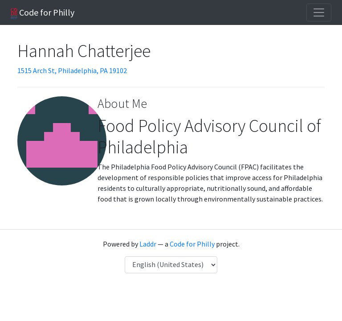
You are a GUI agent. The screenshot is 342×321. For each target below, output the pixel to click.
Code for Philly (42, 13)
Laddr (147, 243)
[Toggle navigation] (318, 12)
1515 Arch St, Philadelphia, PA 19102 (72, 70)
